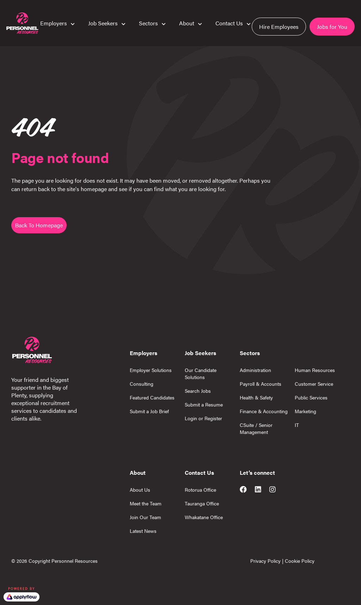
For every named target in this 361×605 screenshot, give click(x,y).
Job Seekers (103, 23)
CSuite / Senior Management (256, 428)
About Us (140, 489)
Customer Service (314, 383)
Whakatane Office (204, 517)
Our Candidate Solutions (200, 373)
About (186, 23)
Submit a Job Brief (149, 411)
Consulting (141, 383)
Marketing (305, 411)
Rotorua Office (200, 489)
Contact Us (229, 23)
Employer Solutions (151, 369)
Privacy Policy (265, 560)
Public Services (311, 397)
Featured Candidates (152, 397)
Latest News (143, 530)
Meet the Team (145, 503)
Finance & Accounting (264, 411)
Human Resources (315, 369)
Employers (53, 23)
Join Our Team (145, 517)
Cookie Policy (299, 560)
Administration (255, 369)
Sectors (148, 23)
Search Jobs (198, 390)
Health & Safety (256, 397)
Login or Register (203, 418)
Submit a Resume (204, 404)
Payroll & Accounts (260, 383)
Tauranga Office (202, 503)
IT (297, 424)
